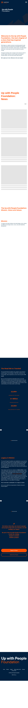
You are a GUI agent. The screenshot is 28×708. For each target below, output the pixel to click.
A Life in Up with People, (17, 473)
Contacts (23, 669)
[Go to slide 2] (12, 511)
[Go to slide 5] (15, 511)
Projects (7, 669)
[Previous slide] (1, 430)
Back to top (14, 674)
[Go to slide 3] (13, 511)
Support (11, 669)
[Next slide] (27, 430)
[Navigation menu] (26, 2)
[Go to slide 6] (16, 511)
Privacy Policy (14, 670)
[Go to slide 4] (14, 511)
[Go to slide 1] (11, 511)
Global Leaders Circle (17, 669)
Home (4, 669)
